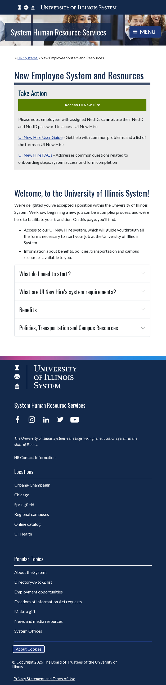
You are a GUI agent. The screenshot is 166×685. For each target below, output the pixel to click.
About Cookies (29, 649)
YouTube (74, 419)
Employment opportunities (38, 591)
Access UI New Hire (82, 105)
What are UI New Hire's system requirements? (67, 291)
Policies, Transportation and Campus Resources (68, 327)
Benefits (28, 309)
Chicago (21, 494)
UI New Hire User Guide (40, 137)
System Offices (28, 630)
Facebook (17, 419)
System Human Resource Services (58, 32)
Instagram (31, 419)
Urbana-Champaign (32, 484)
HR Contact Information (35, 457)
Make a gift (24, 611)
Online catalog (27, 524)
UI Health (23, 533)
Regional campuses (31, 514)
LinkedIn (46, 419)
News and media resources (38, 621)
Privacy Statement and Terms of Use (44, 679)
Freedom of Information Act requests (48, 601)
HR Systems (27, 58)
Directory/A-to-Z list (33, 581)
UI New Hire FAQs (35, 154)
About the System (30, 572)
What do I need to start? (45, 273)
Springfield (24, 504)
